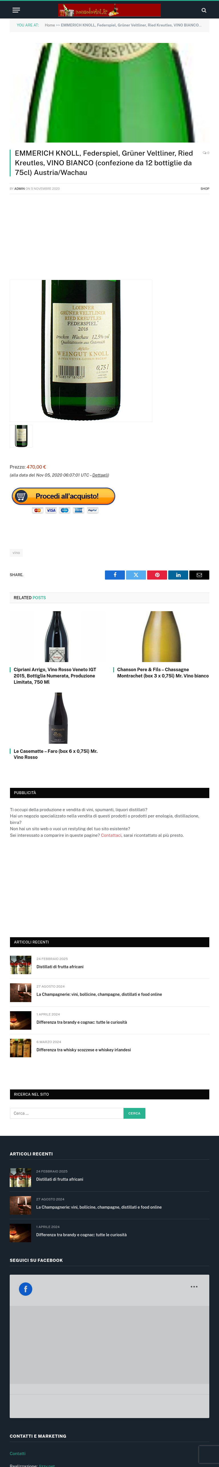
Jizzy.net (46, 1367)
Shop (204, 188)
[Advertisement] (109, 240)
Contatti (18, 1354)
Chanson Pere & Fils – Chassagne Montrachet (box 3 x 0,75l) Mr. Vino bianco (163, 673)
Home (50, 25)
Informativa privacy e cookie (37, 1406)
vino (16, 553)
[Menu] (16, 10)
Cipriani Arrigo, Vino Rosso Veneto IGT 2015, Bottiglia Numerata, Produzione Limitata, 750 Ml (55, 676)
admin (19, 188)
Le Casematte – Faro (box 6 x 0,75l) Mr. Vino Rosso (56, 754)
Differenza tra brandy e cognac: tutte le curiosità (81, 1022)
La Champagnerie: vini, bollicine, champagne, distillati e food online (99, 994)
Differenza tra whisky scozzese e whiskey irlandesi (83, 1050)
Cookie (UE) (21, 1419)
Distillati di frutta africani (60, 967)
